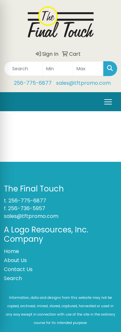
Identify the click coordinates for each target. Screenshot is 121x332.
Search (13, 278)
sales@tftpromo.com (83, 83)
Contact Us (18, 269)
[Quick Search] (23, 68)
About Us (15, 260)
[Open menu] (108, 101)
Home (11, 251)
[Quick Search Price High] (88, 68)
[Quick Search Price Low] (58, 68)
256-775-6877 (33, 83)
